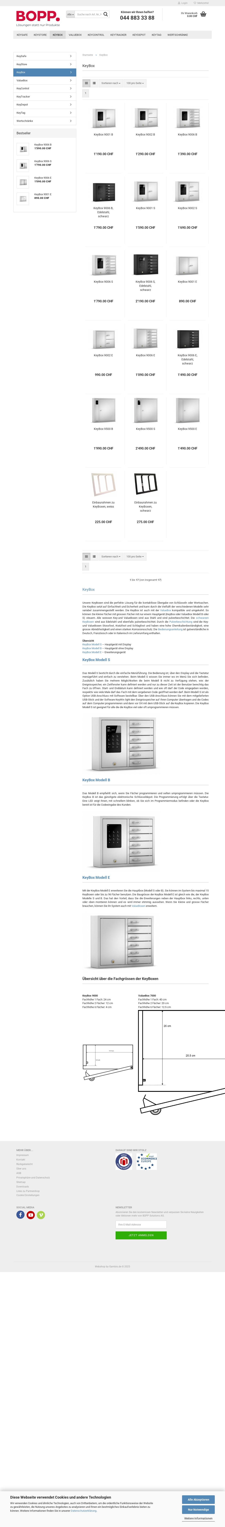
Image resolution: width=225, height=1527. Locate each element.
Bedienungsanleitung (170, 629)
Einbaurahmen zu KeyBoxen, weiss (103, 504)
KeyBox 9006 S (103, 281)
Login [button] (183, 3)
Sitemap (21, 1182)
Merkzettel (201, 3)
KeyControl (96, 34)
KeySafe (22, 34)
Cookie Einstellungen (27, 1195)
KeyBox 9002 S (187, 208)
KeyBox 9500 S (145, 429)
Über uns (21, 1168)
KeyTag (156, 34)
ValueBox (75, 34)
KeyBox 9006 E (145, 355)
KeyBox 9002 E (103, 355)
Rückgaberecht (24, 1164)
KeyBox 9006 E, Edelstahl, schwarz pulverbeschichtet (187, 359)
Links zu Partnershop (28, 1191)
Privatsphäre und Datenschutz (33, 1177)
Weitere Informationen (198, 1518)
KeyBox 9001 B (103, 134)
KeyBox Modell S (92, 644)
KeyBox (58, 34)
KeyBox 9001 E (187, 281)
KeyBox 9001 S (145, 208)
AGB (18, 1173)
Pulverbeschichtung (180, 621)
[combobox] (111, 83)
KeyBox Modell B (92, 648)
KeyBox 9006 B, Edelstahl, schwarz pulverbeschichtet (103, 212)
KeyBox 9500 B (103, 429)
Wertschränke (178, 34)
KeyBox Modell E (91, 652)
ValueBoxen (138, 905)
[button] (86, 83)
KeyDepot (139, 34)
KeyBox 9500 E (187, 429)
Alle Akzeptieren (198, 1499)
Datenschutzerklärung (83, 1510)
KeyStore (40, 34)
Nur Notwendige (198, 1509)
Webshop (100, 1266)
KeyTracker (118, 34)
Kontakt (20, 1159)
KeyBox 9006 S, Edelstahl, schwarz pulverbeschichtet (145, 286)
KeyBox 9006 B (187, 134)
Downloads (22, 1186)
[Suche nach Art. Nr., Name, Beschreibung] (70, 14)
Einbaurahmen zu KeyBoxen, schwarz (145, 506)
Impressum (22, 1155)
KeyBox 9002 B (145, 134)
